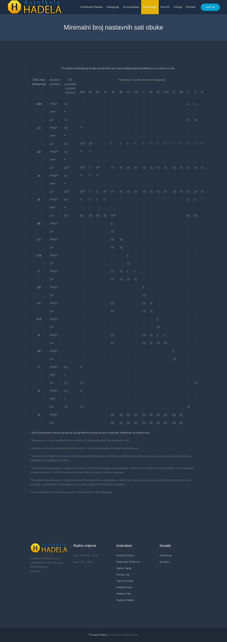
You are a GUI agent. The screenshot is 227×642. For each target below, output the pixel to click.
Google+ (164, 562)
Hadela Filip (123, 593)
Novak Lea (122, 574)
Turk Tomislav (124, 581)
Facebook (165, 555)
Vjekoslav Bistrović (128, 562)
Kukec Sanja (123, 568)
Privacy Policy (98, 635)
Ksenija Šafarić (125, 555)
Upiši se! (210, 7)
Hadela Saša (124, 587)
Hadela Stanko (125, 600)
